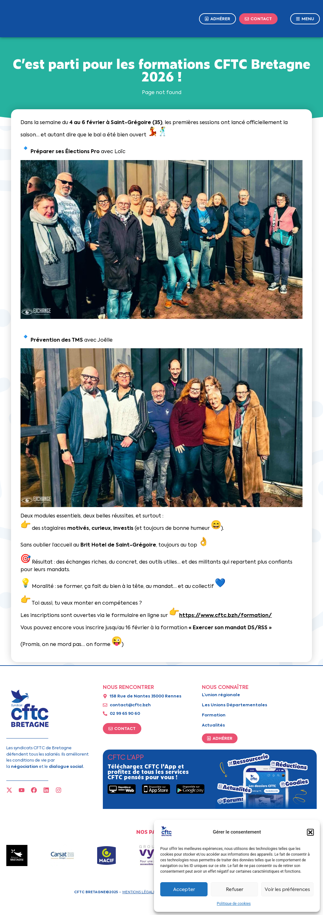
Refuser (234, 889)
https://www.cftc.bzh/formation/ (225, 615)
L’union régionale (221, 695)
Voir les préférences (287, 889)
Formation (214, 715)
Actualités (213, 725)
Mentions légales (139, 892)
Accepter (184, 889)
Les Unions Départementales (234, 705)
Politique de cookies (233, 903)
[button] (310, 832)
